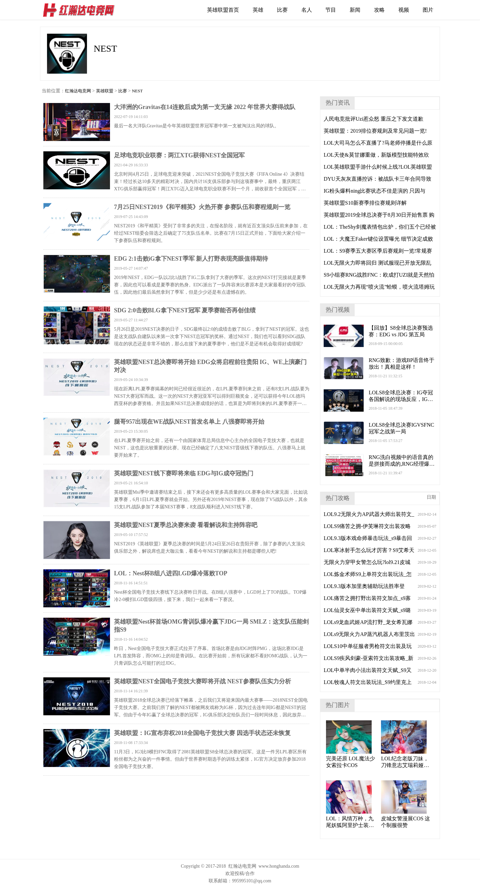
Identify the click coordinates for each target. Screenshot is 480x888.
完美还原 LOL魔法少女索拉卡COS (350, 762)
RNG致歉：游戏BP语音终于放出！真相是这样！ (401, 363)
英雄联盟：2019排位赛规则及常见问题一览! (375, 131)
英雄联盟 (104, 90)
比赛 (282, 10)
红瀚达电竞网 (81, 10)
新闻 (355, 10)
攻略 (379, 10)
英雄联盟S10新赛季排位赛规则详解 (365, 203)
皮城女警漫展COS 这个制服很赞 (405, 822)
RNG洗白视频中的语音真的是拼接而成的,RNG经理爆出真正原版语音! (402, 460)
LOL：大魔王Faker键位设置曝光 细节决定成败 (378, 239)
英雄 (258, 10)
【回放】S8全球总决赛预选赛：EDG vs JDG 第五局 (401, 331)
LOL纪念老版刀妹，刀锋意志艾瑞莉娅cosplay (405, 762)
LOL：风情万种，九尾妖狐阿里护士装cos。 (350, 822)
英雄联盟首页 (223, 10)
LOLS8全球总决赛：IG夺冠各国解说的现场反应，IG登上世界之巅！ (401, 396)
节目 (330, 10)
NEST (137, 90)
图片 (428, 10)
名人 (306, 10)
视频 (403, 10)
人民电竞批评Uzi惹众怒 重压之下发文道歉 (373, 119)
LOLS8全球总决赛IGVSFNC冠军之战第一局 (401, 428)
